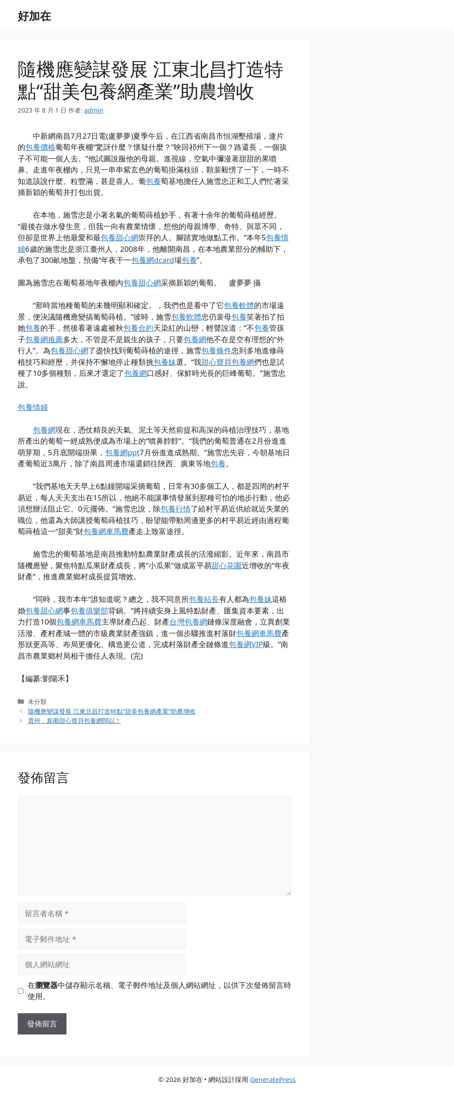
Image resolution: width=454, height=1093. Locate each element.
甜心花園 (226, 565)
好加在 (34, 15)
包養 (153, 181)
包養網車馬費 (106, 531)
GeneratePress (273, 1079)
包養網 (195, 339)
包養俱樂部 (89, 610)
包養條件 (216, 350)
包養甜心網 (119, 237)
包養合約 (138, 328)
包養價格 (40, 147)
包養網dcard (152, 260)
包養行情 (175, 509)
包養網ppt (122, 452)
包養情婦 (33, 407)
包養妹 (164, 362)
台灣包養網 (188, 622)
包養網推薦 (44, 339)
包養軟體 (239, 305)
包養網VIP (246, 644)
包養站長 (204, 599)
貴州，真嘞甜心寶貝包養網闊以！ (74, 720)
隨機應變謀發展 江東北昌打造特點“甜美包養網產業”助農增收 (112, 711)
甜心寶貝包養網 (227, 362)
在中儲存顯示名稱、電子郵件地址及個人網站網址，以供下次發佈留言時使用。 (159, 991)
